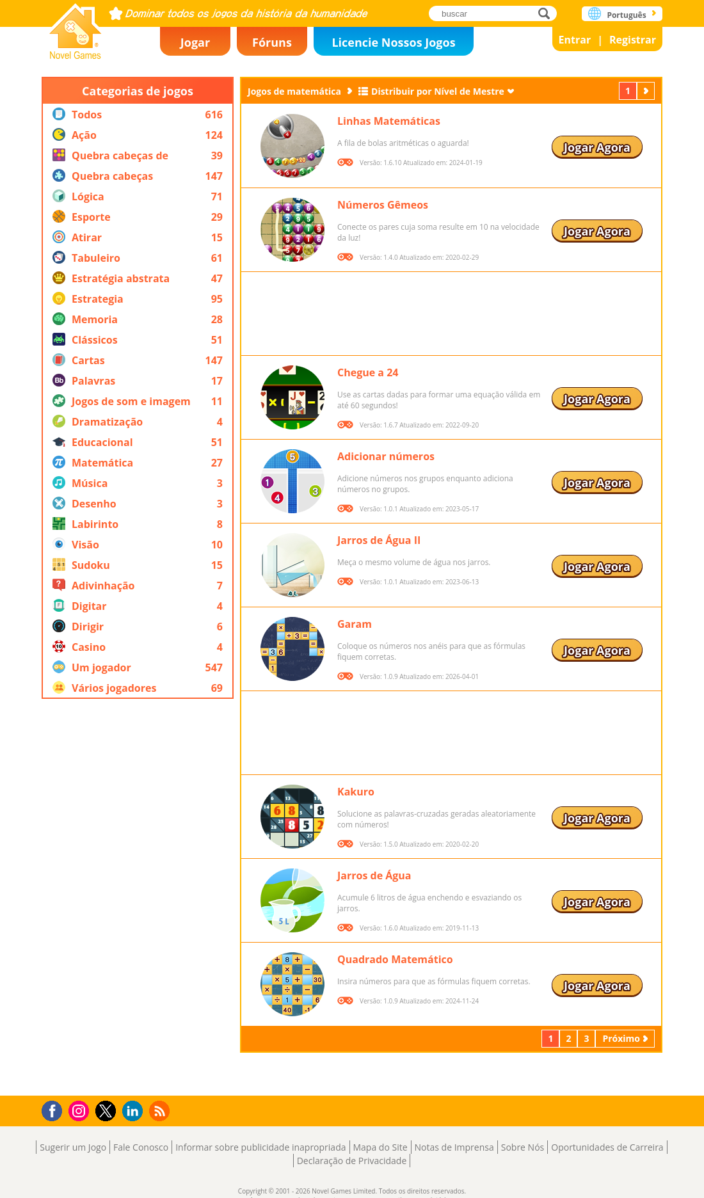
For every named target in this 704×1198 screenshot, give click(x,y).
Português (626, 15)
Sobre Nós (523, 1147)
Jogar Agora (597, 147)
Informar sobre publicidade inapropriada (260, 1147)
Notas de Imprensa (454, 1147)
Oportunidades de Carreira (607, 1147)
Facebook (55, 1109)
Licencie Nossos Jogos (393, 42)
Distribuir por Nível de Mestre (437, 91)
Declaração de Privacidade (352, 1160)
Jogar (195, 42)
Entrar (575, 40)
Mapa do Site (380, 1147)
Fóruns (272, 42)
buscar (547, 13)
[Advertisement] (138, 897)
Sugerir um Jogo (73, 1147)
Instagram (80, 1110)
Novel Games (75, 27)
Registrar (632, 40)
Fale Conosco (140, 1147)
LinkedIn (135, 1111)
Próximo (647, 90)
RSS (161, 1110)
